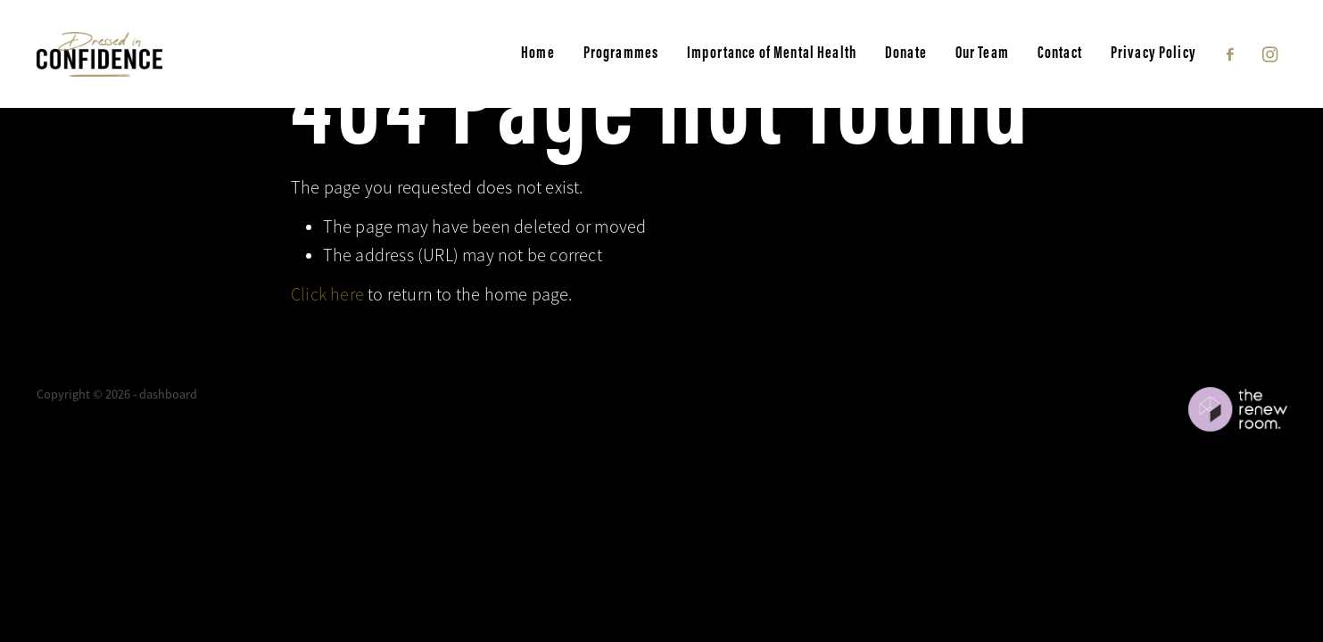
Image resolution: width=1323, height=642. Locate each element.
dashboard (168, 394)
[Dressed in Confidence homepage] (161, 54)
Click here (327, 295)
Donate (906, 52)
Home (538, 52)
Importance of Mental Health (771, 52)
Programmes (620, 52)
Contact (1060, 52)
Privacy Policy (1153, 52)
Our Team (982, 52)
